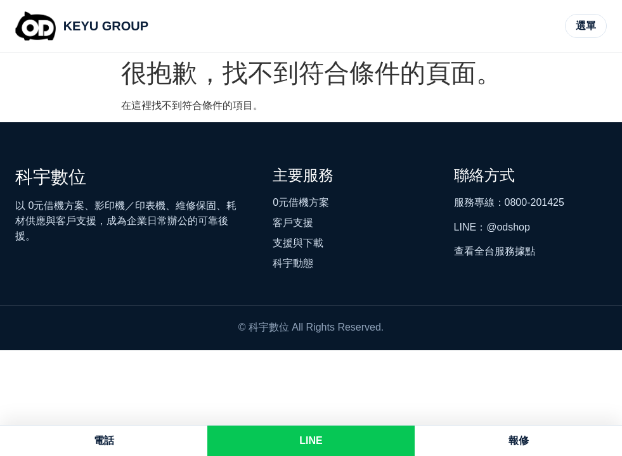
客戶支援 (293, 222)
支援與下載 (298, 243)
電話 (104, 440)
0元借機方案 (301, 202)
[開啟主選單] (586, 26)
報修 (519, 440)
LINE (310, 440)
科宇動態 (293, 263)
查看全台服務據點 (494, 251)
